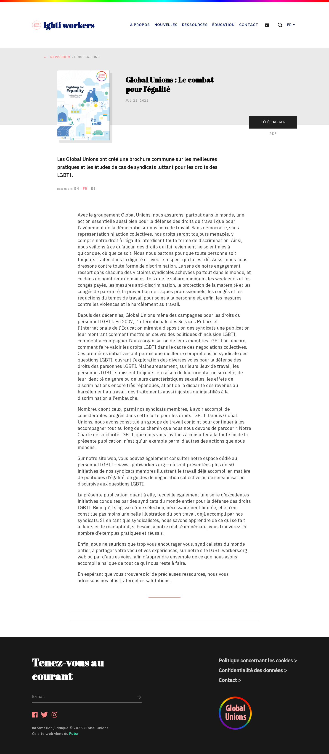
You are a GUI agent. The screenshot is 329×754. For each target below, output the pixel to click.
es (93, 189)
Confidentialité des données (251, 670)
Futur (74, 733)
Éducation (223, 25)
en (76, 189)
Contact (248, 25)
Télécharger (273, 122)
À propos (140, 25)
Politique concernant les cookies (256, 660)
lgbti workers (63, 25)
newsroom (60, 57)
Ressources (195, 25)
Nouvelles (166, 25)
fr (85, 189)
